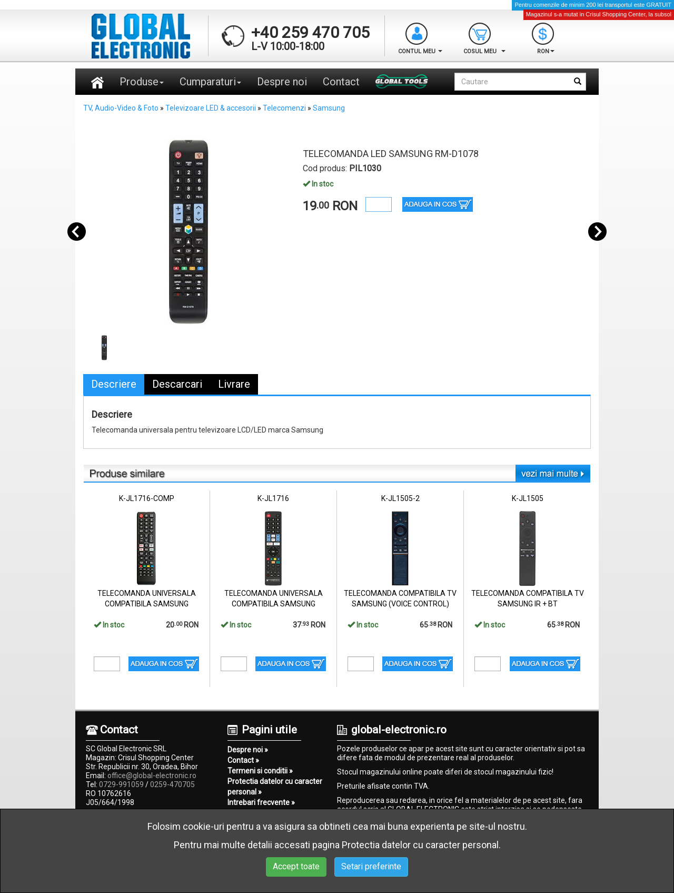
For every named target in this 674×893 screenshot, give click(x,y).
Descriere (113, 384)
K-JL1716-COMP (146, 498)
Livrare (234, 384)
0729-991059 (121, 784)
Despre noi (282, 81)
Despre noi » (247, 749)
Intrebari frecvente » (261, 802)
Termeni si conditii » (260, 771)
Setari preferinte (371, 866)
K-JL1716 (273, 498)
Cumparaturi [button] (210, 81)
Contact (341, 81)
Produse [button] (142, 81)
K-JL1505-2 (400, 498)
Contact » (243, 760)
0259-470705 (172, 784)
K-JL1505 (527, 498)
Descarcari (177, 384)
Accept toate (296, 866)
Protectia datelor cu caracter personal (420, 844)
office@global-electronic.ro (151, 775)
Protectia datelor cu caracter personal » (274, 786)
